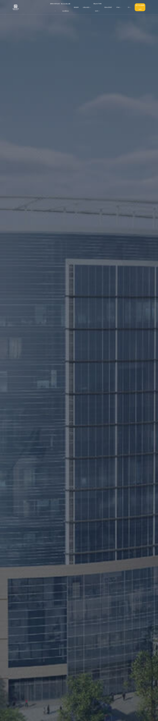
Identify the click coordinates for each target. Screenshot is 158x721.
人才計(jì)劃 (47, 650)
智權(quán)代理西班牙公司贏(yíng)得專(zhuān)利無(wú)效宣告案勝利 (51, 563)
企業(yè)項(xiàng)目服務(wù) (31, 669)
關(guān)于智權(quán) (34, 322)
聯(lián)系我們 (47, 653)
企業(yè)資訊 (39, 656)
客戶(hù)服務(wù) (140, 7)
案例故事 (38, 653)
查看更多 (121, 555)
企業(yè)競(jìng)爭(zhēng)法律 (32, 678)
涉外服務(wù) (31, 662)
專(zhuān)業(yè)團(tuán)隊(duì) (111, 382)
